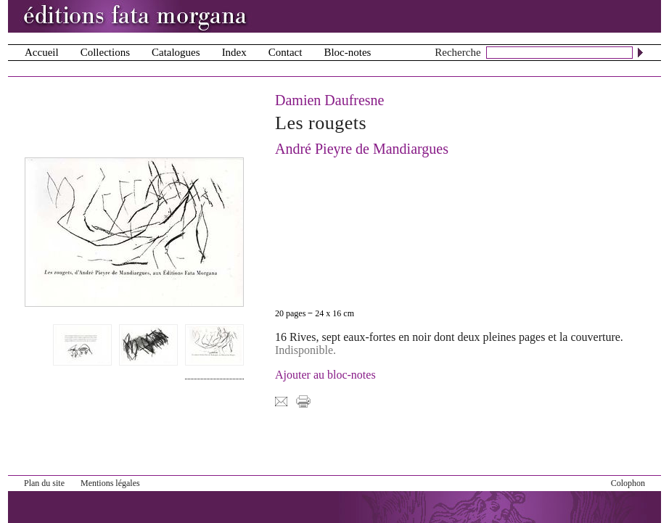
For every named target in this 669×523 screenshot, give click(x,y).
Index (234, 52)
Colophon (628, 483)
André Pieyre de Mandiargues (361, 149)
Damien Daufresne (330, 100)
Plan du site (44, 483)
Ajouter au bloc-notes (325, 374)
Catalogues (176, 52)
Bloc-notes (347, 52)
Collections (105, 52)
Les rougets (320, 122)
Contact (285, 52)
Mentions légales (110, 483)
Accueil (42, 52)
